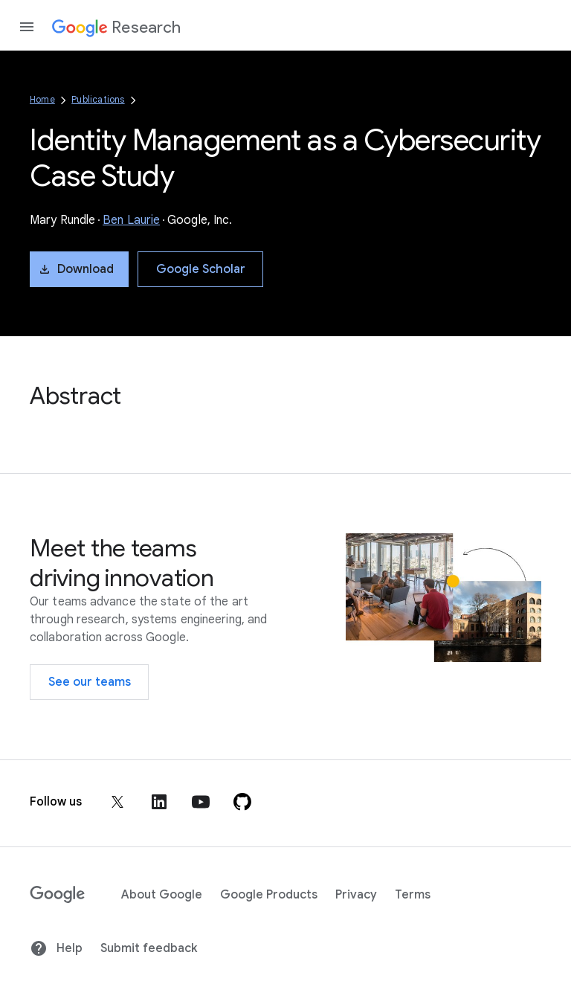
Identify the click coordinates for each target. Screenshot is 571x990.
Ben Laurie (131, 220)
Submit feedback (148, 948)
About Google (161, 894)
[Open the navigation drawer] (27, 27)
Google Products (268, 894)
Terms (412, 894)
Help (56, 948)
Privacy (356, 894)
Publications (97, 99)
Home (42, 99)
